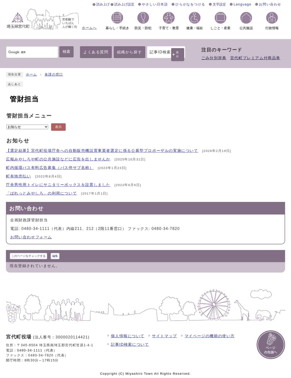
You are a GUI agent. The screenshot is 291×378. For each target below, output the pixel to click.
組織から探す (129, 52)
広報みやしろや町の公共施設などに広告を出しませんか (58, 159)
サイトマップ (164, 336)
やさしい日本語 (155, 4)
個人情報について (127, 336)
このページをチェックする (28, 256)
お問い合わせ (270, 4)
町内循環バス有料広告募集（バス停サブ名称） (50, 168)
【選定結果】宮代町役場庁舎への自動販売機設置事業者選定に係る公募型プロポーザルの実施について (102, 151)
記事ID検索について (130, 344)
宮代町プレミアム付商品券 (255, 58)
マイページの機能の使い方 (210, 336)
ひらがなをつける (190, 4)
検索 (66, 52)
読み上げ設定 (124, 4)
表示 (177, 54)
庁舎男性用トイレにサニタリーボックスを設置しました (58, 185)
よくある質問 (95, 52)
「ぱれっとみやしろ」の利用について (41, 193)
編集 (55, 256)
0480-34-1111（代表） (37, 350)
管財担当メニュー (29, 116)
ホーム (31, 74)
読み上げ (103, 4)
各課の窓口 (54, 74)
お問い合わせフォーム (31, 237)
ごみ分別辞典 (213, 58)
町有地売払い (18, 176)
